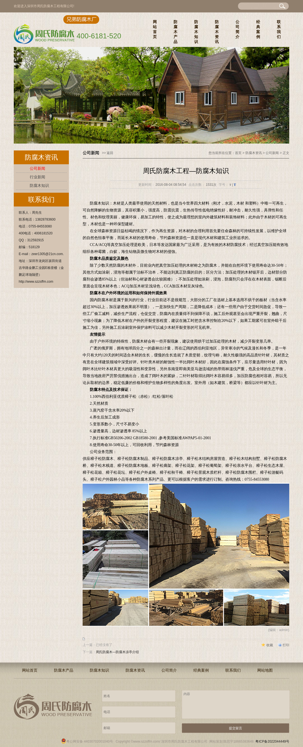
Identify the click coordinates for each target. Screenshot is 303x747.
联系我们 (279, 29)
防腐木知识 (196, 32)
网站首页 (155, 29)
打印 (286, 645)
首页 (238, 153)
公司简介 (237, 29)
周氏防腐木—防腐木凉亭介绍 (117, 652)
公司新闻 (37, 168)
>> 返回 (107, 153)
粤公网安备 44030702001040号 (87, 741)
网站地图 (265, 670)
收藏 (269, 645)
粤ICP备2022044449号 (272, 741)
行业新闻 (37, 177)
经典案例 (258, 29)
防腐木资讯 (217, 32)
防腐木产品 (175, 32)
